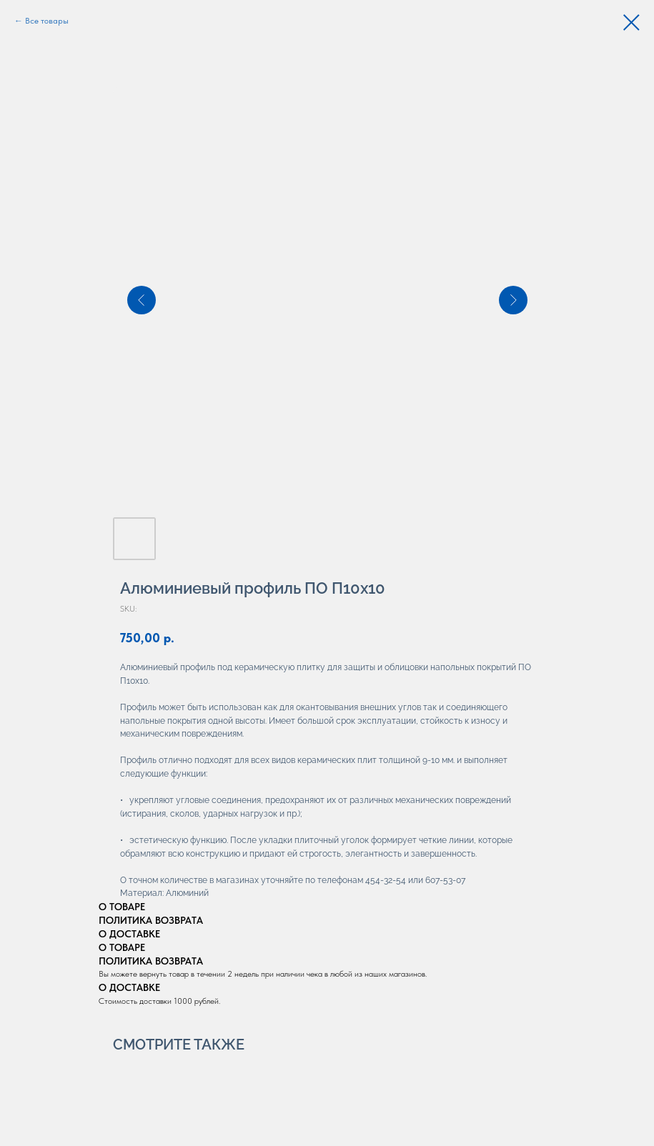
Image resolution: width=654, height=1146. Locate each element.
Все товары (47, 21)
